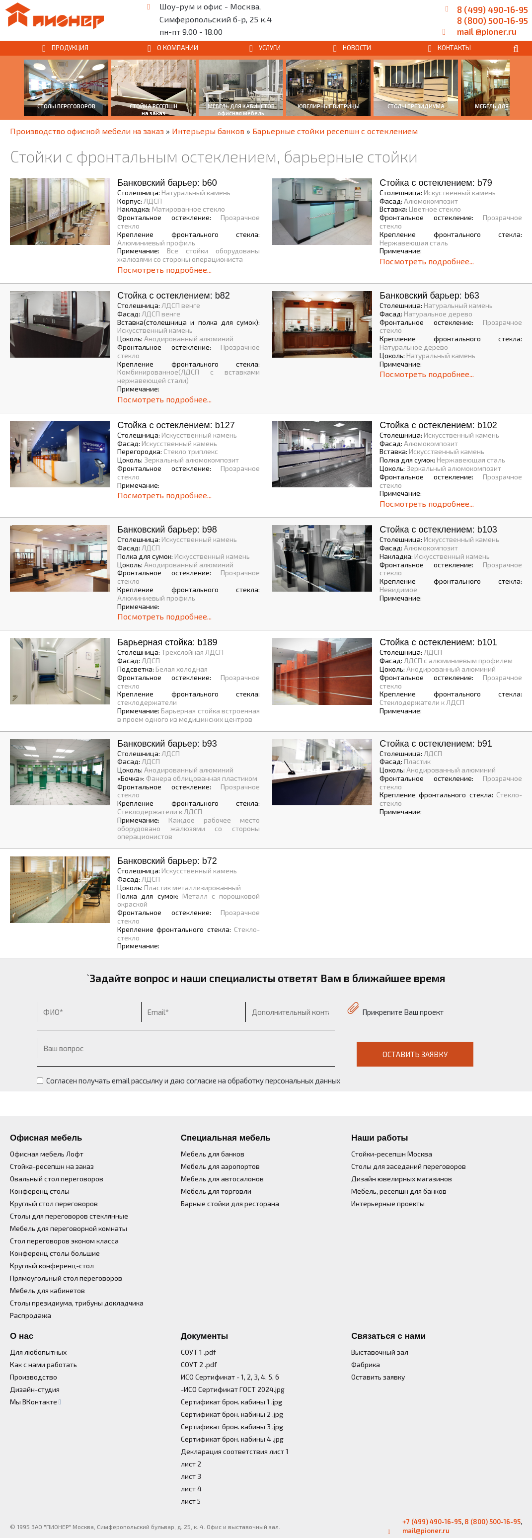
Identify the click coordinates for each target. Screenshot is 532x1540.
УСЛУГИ (270, 48)
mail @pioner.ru (487, 31)
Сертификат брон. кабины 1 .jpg (231, 1401)
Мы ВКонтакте (35, 1401)
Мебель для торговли (216, 1191)
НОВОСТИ (357, 48)
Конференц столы (40, 1191)
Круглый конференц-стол (52, 1265)
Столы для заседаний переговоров (408, 1166)
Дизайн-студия (35, 1389)
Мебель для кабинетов (47, 1290)
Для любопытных (38, 1352)
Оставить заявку (378, 1377)
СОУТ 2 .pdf (199, 1364)
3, (255, 1377)
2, (248, 1377)
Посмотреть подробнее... (164, 269)
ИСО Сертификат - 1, (213, 1377)
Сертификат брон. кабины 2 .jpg (232, 1414)
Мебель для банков (212, 1154)
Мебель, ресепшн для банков (399, 1191)
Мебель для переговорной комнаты (68, 1228)
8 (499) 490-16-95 (492, 9)
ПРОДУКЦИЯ (70, 48)
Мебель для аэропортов (220, 1166)
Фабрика (365, 1364)
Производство (33, 1377)
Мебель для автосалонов (222, 1178)
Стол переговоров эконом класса (64, 1240)
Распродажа (30, 1315)
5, (271, 1377)
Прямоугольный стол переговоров (66, 1278)
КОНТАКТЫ (454, 48)
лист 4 (191, 1488)
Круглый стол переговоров (54, 1203)
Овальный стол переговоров (56, 1178)
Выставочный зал (379, 1352)
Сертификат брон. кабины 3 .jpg (232, 1426)
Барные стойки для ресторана (230, 1203)
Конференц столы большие (55, 1253)
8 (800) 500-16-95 (492, 20)
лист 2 (191, 1464)
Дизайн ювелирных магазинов (401, 1178)
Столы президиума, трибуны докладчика (77, 1303)
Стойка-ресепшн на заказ (52, 1166)
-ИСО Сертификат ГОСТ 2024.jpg (233, 1389)
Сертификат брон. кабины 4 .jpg (232, 1439)
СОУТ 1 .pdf (198, 1352)
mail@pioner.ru (426, 1531)
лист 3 (191, 1476)
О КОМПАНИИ (177, 48)
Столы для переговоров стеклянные (69, 1216)
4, (263, 1377)
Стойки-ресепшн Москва (391, 1154)
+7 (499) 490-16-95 (431, 1522)
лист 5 (191, 1501)
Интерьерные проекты (388, 1203)
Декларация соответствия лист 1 (235, 1451)
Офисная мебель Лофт (46, 1154)
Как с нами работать (43, 1364)
